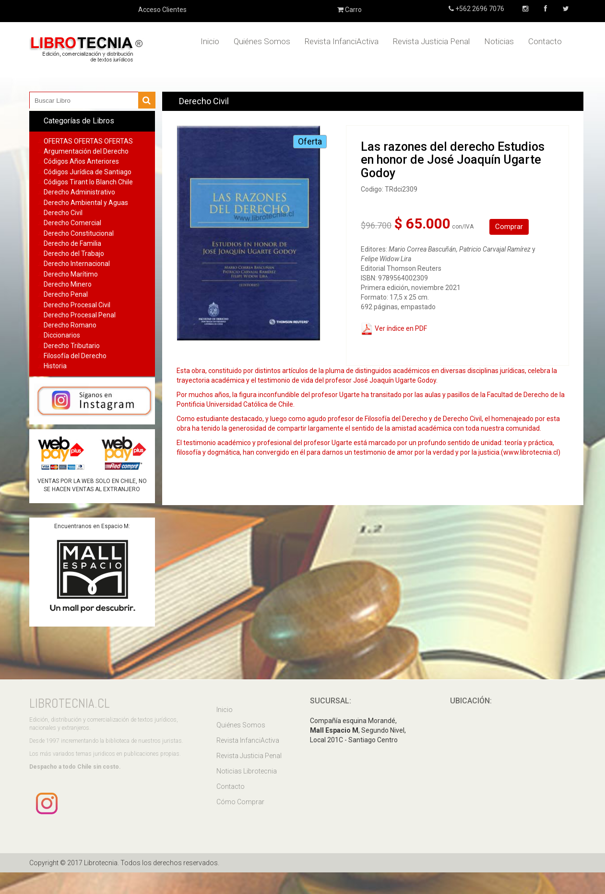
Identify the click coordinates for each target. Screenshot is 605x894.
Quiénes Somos (262, 41)
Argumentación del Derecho (86, 151)
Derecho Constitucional (79, 233)
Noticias (499, 41)
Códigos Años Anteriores (81, 161)
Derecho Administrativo (79, 192)
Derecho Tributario (72, 346)
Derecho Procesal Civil (77, 305)
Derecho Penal (66, 294)
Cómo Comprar (240, 802)
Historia (55, 366)
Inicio (210, 41)
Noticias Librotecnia (246, 771)
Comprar (509, 226)
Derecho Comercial (72, 223)
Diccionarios (62, 335)
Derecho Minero (68, 284)
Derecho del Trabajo (74, 253)
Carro (349, 9)
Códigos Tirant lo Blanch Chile (88, 182)
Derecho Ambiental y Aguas (86, 202)
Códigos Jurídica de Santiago (87, 172)
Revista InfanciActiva (342, 41)
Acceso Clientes (162, 9)
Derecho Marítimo (71, 274)
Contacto (545, 41)
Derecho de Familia (72, 243)
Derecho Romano (70, 325)
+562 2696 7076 (479, 8)
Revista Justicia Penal (431, 41)
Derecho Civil (63, 213)
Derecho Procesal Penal (80, 315)
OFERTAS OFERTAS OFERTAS (88, 141)
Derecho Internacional (77, 263)
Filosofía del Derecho (75, 356)
